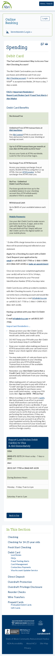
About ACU (31, 643)
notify (42, 398)
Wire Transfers (16, 597)
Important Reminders (23, 92)
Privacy (27, 648)
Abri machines (15, 130)
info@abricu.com (39, 298)
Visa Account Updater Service (24, 570)
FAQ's (9, 92)
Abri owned (18, 134)
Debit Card (14, 552)
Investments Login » (19, 32)
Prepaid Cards (16, 602)
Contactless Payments (21, 567)
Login (45, 18)
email (9, 260)
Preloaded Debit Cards (21, 604)
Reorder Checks (17, 591)
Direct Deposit (16, 576)
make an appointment (38, 264)
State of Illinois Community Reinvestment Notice (27, 639)
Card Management (19, 564)
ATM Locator (28, 172)
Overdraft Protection (20, 581)
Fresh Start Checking (19, 547)
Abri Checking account (16, 78)
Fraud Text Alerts (38, 95)
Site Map (44, 643)
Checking (13, 536)
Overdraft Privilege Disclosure (25, 586)
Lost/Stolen (16, 555)
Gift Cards (15, 608)
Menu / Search (46, 4)
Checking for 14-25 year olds (24, 542)
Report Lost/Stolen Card (18, 95)
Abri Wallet (12, 98)
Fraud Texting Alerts (20, 561)
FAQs (13, 558)
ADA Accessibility (15, 643)
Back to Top (14, 515)
